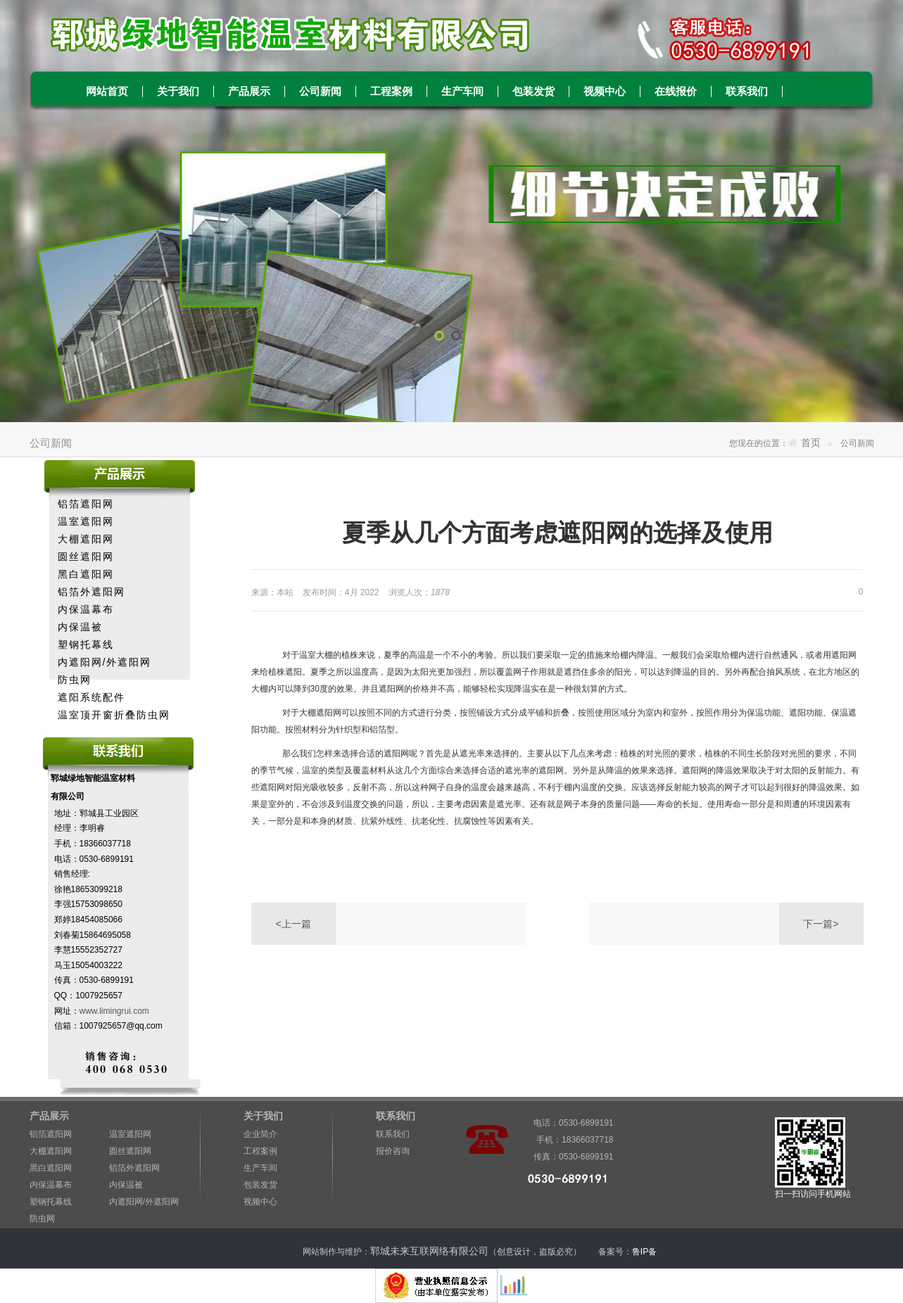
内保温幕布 (86, 609)
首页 (811, 443)
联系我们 (747, 91)
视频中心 (604, 91)
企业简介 (260, 1134)
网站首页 (107, 91)
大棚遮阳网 (86, 539)
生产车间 (462, 91)
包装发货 (533, 91)
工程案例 (391, 91)
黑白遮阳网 (86, 574)
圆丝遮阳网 (86, 556)
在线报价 (676, 91)
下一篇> (820, 923)
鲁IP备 (645, 1252)
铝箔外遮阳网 (91, 591)
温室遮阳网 (86, 521)
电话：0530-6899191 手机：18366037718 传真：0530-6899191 (568, 1124)
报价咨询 (393, 1151)
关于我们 (178, 91)
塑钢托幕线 (86, 644)
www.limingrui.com (114, 1011)
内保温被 (80, 627)
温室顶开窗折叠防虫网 (114, 714)
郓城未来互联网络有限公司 (429, 1251)
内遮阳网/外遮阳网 (105, 662)
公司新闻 (320, 91)
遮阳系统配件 (91, 697)
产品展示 (249, 91)
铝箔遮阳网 (86, 503)
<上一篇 (292, 923)
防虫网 (74, 679)
